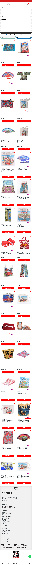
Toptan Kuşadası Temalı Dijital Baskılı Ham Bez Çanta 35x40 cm (23, 393)
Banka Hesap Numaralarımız (7, 513)
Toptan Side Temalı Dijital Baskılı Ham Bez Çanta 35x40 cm (23, 142)
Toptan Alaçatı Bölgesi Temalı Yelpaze (23, 448)
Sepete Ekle (8, 65)
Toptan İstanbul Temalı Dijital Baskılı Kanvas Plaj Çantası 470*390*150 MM (23, 421)
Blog (2, 542)
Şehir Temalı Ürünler (5, 535)
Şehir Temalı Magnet (5, 541)
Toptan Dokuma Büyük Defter (6, 448)
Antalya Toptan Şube (5, 518)
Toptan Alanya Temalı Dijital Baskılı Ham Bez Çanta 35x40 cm (24, 114)
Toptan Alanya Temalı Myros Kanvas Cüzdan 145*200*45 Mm (23, 309)
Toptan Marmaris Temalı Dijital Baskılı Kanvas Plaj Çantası (23, 226)
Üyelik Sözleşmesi (5, 528)
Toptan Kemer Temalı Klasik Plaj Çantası (8, 364)
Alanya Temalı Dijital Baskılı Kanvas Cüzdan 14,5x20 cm (23, 477)
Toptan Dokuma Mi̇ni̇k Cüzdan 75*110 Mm (7, 114)
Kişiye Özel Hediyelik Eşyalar (7, 539)
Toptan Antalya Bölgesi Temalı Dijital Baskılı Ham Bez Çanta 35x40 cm (7, 282)
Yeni (2, 30)
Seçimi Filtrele (16, 32)
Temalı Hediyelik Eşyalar (6, 538)
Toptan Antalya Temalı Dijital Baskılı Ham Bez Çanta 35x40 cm (23, 58)
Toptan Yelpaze (3, 7)
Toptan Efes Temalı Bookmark (6, 225)
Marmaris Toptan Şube (6, 520)
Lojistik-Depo (4, 523)
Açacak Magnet (4, 540)
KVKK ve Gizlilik (4, 531)
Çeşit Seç (26, 65)
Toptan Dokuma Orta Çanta (5, 197)
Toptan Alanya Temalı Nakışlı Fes (6, 336)
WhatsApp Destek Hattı (29, 556)
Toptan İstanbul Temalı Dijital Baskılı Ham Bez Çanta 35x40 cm (23, 198)
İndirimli (3, 28)
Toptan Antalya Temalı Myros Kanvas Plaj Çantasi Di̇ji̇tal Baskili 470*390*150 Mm (7, 170)
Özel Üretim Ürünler (5, 536)
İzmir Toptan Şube (5, 519)
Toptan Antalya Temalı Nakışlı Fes (6, 253)
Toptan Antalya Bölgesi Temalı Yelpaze (7, 85)
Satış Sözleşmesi (5, 529)
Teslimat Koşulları (5, 527)
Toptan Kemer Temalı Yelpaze (22, 169)
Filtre (24, 37)
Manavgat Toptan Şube (6, 521)
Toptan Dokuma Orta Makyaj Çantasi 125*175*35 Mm (23, 86)
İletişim (3, 514)
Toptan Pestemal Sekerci (21, 364)
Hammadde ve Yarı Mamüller (7, 537)
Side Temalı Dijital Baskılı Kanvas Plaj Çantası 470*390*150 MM (7, 309)
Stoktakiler (3, 26)
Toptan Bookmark (20, 281)
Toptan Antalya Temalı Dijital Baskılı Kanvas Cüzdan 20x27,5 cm (7, 421)
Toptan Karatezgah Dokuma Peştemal (7, 392)
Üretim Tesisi (4, 522)
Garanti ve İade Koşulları (6, 530)
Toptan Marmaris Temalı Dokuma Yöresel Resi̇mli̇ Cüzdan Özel (8, 477)
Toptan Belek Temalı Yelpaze (6, 141)
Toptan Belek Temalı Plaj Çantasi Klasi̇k (23, 253)
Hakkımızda (4, 512)
